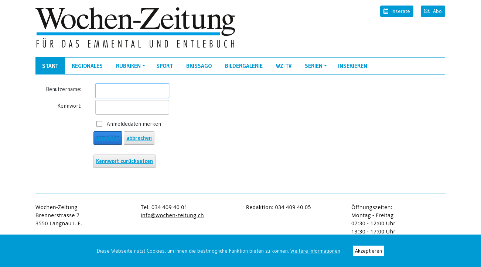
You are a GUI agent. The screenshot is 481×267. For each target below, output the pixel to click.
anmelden (108, 137)
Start (50, 65)
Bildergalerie (244, 65)
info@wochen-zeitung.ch (172, 215)
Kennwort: (69, 105)
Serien (317, 68)
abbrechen (139, 137)
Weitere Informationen (315, 250)
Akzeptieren (368, 250)
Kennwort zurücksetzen (124, 160)
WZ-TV (283, 65)
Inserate (396, 10)
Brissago (199, 65)
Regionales (87, 65)
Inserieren (352, 65)
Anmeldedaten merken (134, 123)
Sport (164, 65)
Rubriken (131, 68)
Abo (433, 10)
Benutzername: (63, 89)
